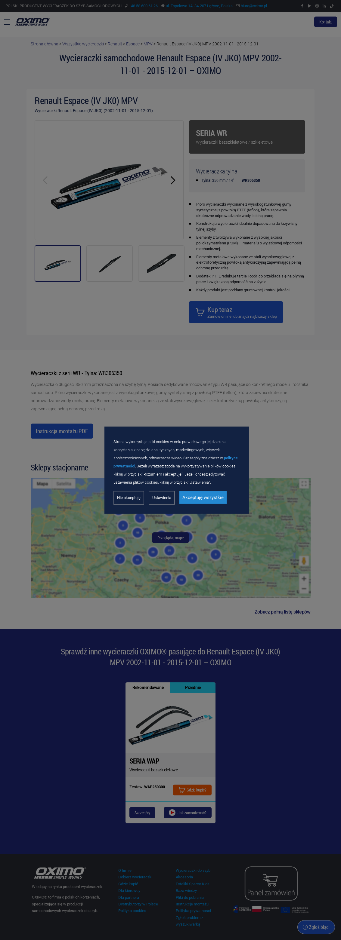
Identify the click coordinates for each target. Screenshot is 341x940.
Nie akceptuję (129, 497)
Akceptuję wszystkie (203, 497)
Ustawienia (161, 497)
